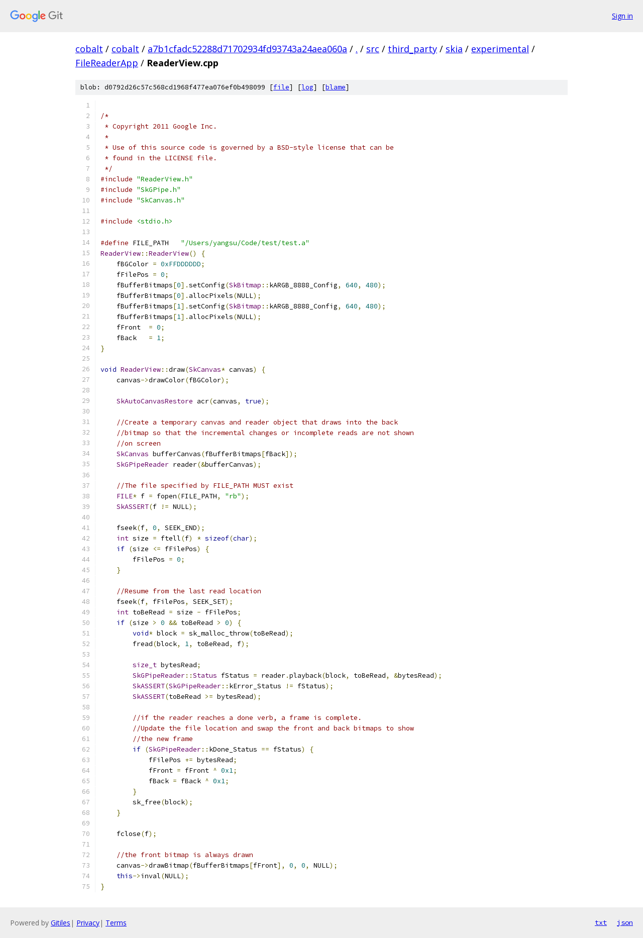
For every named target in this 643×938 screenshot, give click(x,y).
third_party (412, 49)
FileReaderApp (106, 63)
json (625, 922)
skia (454, 49)
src (372, 49)
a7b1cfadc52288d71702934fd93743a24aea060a (247, 49)
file (281, 87)
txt (601, 922)
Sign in (622, 16)
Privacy (87, 922)
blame (336, 87)
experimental (500, 49)
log (307, 87)
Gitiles (60, 922)
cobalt (89, 49)
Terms (116, 922)
